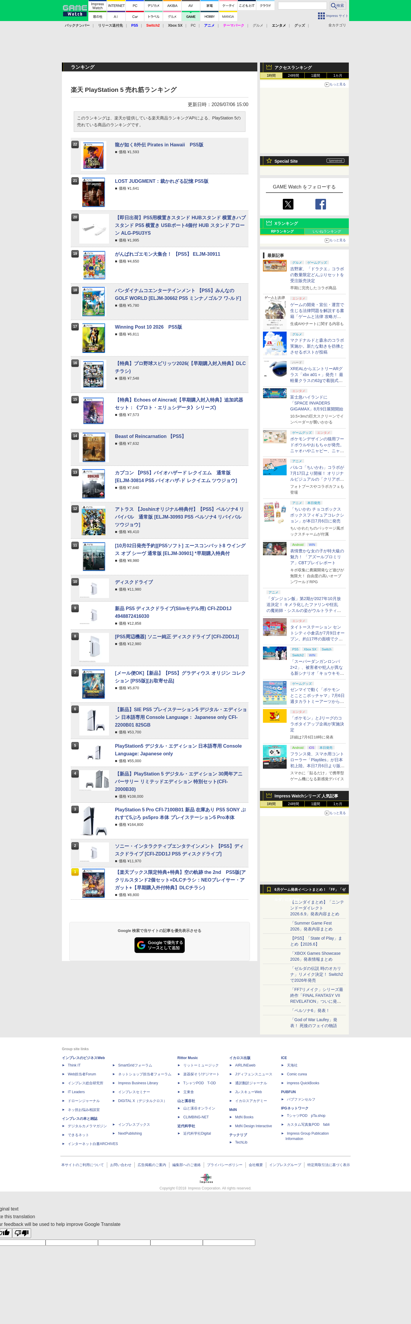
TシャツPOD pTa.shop (306, 1116)
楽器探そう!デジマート (201, 1074)
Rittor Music (187, 1058)
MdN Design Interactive (253, 1126)
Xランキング (286, 223)
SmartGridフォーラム (135, 1065)
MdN (233, 1110)
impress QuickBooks (303, 1083)
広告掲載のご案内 (152, 1165)
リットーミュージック (201, 1065)
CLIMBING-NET (196, 1117)
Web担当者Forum (82, 1074)
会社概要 (256, 1165)
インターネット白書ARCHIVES (93, 1144)
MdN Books (244, 1117)
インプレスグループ (285, 1165)
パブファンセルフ (301, 1099)
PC (193, 25)
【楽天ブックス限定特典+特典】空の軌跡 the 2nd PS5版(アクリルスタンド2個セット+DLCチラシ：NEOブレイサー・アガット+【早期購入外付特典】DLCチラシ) (180, 880)
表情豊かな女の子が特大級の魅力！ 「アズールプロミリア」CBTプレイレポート (317, 557)
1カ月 (338, 75)
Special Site (286, 161)
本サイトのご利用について (82, 1165)
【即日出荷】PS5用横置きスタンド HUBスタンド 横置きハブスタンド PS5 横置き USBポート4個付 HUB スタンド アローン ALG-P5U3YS (180, 225)
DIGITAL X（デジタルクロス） (142, 1101)
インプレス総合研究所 (85, 1083)
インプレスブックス (134, 1124)
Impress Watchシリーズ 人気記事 (306, 796)
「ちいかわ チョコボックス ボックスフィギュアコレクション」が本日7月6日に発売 (317, 515)
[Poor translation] (21, 1233)
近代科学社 (186, 1126)
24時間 (293, 75)
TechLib (241, 1142)
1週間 (315, 75)
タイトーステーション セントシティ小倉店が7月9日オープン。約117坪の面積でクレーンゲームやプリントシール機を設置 (317, 639)
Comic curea (297, 1074)
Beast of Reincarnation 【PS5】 (150, 436)
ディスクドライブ (134, 582)
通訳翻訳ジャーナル (251, 1083)
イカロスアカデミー (251, 1101)
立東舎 (188, 1092)
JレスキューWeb (248, 1092)
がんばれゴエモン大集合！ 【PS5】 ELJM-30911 (167, 254)
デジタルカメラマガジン (87, 1126)
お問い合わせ (120, 1165)
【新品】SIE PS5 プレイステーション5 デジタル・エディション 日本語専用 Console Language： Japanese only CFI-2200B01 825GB (181, 717)
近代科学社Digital (197, 1133)
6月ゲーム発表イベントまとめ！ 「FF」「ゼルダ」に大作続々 (310, 891)
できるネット (78, 1135)
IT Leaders (76, 1092)
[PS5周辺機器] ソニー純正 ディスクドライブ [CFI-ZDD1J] (177, 636)
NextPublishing (130, 1133)
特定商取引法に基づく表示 (328, 1165)
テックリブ (238, 1135)
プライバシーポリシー (225, 1165)
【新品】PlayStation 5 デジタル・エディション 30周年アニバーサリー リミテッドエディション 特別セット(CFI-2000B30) (179, 781)
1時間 (271, 75)
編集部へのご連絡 (186, 1165)
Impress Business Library (138, 1083)
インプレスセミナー (134, 1092)
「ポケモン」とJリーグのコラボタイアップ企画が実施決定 (317, 724)
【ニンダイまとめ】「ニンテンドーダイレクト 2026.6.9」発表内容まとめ (317, 908)
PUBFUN (288, 1092)
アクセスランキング (293, 67)
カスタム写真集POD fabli (308, 1124)
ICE (284, 1058)
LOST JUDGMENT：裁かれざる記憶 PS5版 (161, 181)
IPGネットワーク (295, 1108)
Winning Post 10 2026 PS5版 (148, 327)
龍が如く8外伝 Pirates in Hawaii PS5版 (159, 144)
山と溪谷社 (186, 1101)
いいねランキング (327, 231)
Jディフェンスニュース (253, 1074)
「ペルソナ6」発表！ (310, 1010)
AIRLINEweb (245, 1065)
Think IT (74, 1065)
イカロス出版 (240, 1058)
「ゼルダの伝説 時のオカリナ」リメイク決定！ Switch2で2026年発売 (316, 974)
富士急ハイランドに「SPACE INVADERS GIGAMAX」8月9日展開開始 (316, 403)
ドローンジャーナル (84, 1101)
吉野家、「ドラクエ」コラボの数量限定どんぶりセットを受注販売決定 (317, 274)
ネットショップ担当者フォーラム (144, 1074)
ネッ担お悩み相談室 (84, 1110)
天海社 (292, 1065)
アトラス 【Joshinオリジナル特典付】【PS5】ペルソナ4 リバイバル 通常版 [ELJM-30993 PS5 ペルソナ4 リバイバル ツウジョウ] (179, 517)
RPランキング (282, 231)
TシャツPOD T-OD (199, 1083)
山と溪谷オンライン (199, 1108)
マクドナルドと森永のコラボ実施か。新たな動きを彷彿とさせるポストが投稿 (317, 346)
